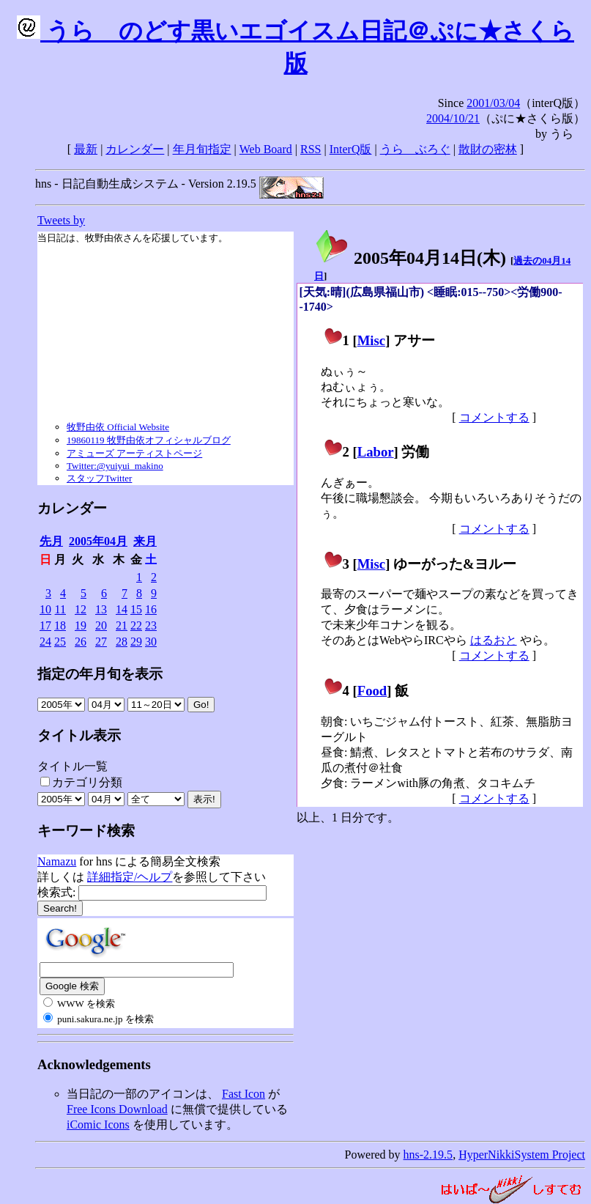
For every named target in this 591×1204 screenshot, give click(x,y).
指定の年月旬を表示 (100, 674)
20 (101, 625)
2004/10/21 (453, 118)
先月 (51, 541)
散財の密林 (487, 149)
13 (101, 609)
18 (60, 625)
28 (121, 641)
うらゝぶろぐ (415, 149)
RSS (310, 149)
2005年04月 (98, 541)
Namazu (56, 861)
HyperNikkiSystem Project (521, 1154)
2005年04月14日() (410, 257)
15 (136, 609)
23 (151, 625)
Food (372, 690)
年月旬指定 (202, 149)
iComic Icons (98, 1124)
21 (121, 625)
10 (45, 609)
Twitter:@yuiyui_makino (115, 465)
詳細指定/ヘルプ (129, 877)
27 (101, 641)
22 (136, 625)
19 (80, 625)
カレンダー (134, 149)
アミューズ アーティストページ (134, 453)
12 (80, 609)
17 (45, 625)
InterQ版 (351, 149)
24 (45, 641)
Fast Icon (243, 1093)
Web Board (265, 149)
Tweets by (61, 220)
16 (151, 609)
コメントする (494, 417)
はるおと (493, 640)
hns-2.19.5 (428, 1154)
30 (151, 641)
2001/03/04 (493, 103)
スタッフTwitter (99, 478)
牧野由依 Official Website (118, 426)
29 (136, 641)
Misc (371, 340)
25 (60, 641)
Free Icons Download (117, 1109)
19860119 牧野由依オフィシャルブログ (149, 440)
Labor (375, 451)
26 (80, 641)
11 (60, 609)
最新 (85, 149)
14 (121, 609)
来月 (145, 541)
